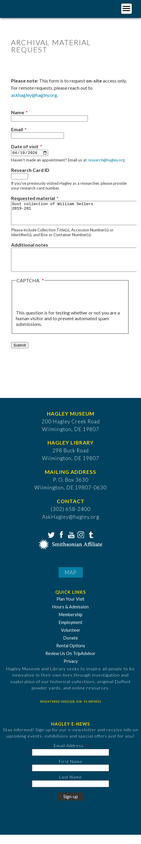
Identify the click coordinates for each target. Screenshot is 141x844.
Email (17, 129)
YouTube (70, 543)
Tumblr (90, 543)
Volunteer (70, 639)
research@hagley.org (106, 160)
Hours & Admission (70, 616)
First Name (70, 770)
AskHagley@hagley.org (70, 526)
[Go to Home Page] (29, 8)
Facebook (60, 543)
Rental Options (70, 654)
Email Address (69, 754)
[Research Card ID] (19, 176)
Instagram (80, 543)
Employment (70, 631)
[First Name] (70, 777)
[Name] (49, 118)
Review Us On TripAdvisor (70, 662)
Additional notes (29, 249)
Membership (70, 623)
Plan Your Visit (70, 608)
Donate (70, 647)
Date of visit (25, 146)
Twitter (50, 543)
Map (71, 581)
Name (17, 112)
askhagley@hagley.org (34, 95)
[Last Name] (70, 793)
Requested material (33, 198)
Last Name (70, 786)
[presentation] (61, 306)
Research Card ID (30, 170)
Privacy (71, 670)
